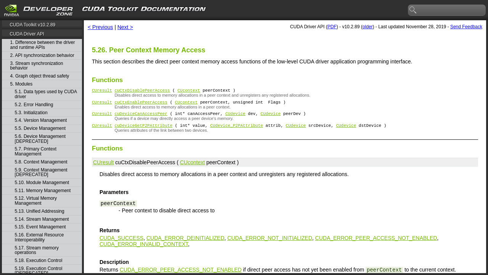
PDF (332, 26)
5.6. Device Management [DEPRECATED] (40, 139)
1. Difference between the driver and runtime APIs (42, 45)
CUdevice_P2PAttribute (236, 130)
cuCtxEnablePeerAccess (140, 104)
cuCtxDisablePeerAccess (142, 91)
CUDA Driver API (27, 34)
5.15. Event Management (40, 227)
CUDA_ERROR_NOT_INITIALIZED (269, 242)
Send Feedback (466, 26)
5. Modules (21, 84)
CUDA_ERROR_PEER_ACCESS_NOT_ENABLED (376, 242)
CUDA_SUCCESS (121, 242)
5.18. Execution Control (39, 260)
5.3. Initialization (31, 112)
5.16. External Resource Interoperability (39, 237)
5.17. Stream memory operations (37, 250)
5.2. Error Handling (34, 104)
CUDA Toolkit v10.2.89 (32, 25)
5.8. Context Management (41, 162)
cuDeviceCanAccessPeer (140, 117)
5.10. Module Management (42, 182)
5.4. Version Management (41, 120)
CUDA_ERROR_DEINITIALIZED (185, 242)
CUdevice (235, 117)
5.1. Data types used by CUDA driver (46, 94)
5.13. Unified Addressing (39, 211)
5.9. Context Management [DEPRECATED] (41, 172)
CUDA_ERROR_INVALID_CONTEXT (144, 249)
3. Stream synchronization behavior (36, 66)
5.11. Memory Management (43, 190)
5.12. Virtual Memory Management (36, 200)
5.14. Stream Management (42, 219)
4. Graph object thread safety (39, 76)
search (413, 10)
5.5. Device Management (40, 128)
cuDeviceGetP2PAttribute (143, 130)
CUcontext (188, 91)
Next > (125, 27)
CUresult (102, 91)
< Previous (100, 27)
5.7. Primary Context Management (35, 151)
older (368, 26)
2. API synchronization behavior (42, 55)
